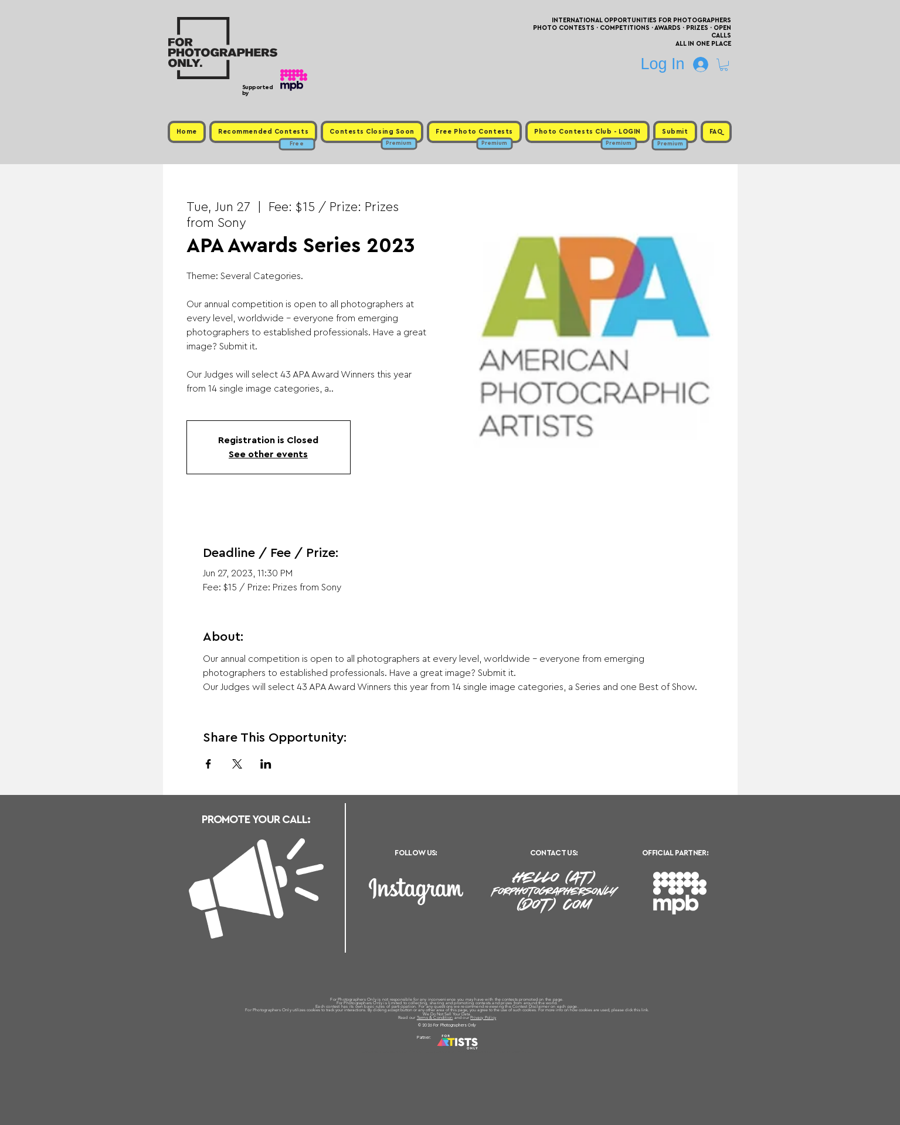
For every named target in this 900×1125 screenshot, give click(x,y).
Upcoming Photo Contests (385, 1051)
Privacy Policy (483, 1017)
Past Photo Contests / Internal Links (488, 1051)
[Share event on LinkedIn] (265, 764)
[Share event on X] (237, 764)
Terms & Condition (435, 1017)
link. (645, 1009)
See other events (268, 454)
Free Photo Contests (432, 1051)
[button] (723, 65)
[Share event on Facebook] (208, 764)
